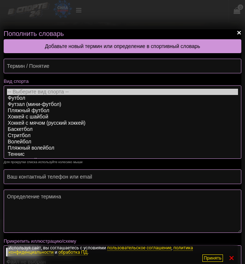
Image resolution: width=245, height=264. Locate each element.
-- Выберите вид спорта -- (122, 92)
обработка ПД (72, 252)
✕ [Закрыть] (231, 258)
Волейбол (122, 142)
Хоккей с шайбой (122, 117)
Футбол (122, 98)
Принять (213, 258)
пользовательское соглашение (139, 247)
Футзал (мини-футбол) (122, 104)
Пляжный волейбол (122, 148)
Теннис (122, 154)
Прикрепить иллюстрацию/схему (40, 241)
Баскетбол (122, 129)
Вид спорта (16, 81)
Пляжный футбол (122, 110)
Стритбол (122, 135)
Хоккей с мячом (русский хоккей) (122, 123)
